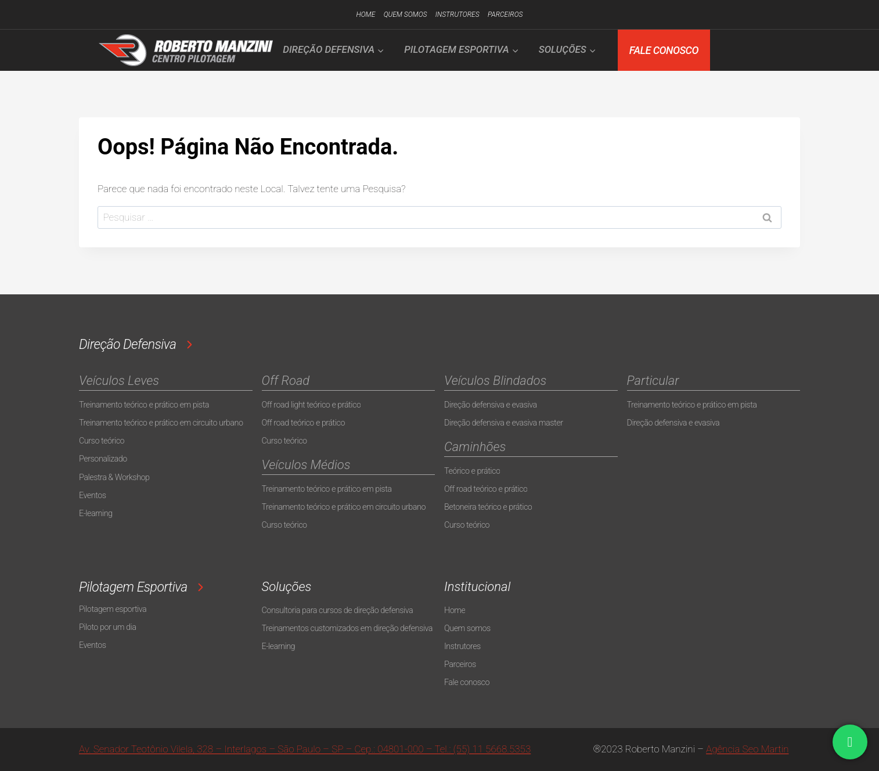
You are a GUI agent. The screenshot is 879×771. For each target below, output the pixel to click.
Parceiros (505, 14)
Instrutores (457, 14)
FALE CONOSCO (663, 50)
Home (365, 14)
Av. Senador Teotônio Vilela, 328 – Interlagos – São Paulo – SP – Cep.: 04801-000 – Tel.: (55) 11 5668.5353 (305, 749)
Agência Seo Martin (747, 749)
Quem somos (405, 14)
